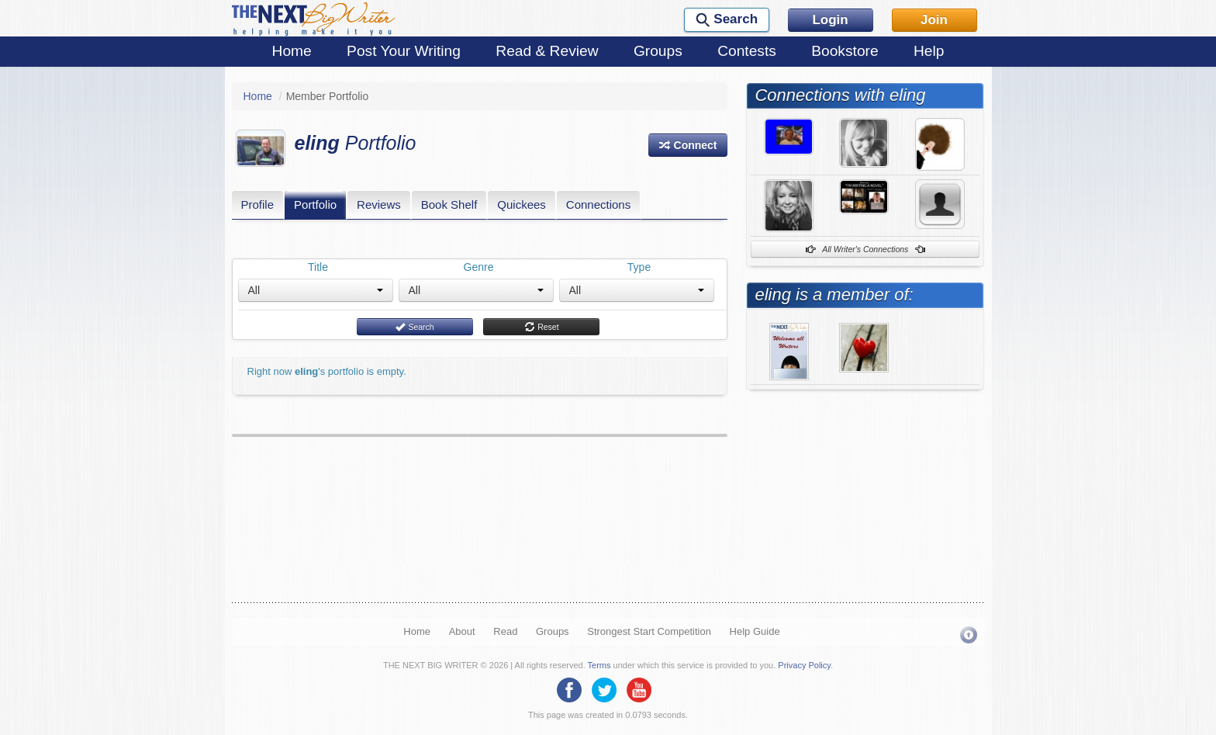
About (462, 631)
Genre (479, 267)
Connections (598, 204)
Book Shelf (449, 204)
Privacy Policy (804, 665)
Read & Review (547, 51)
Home (292, 51)
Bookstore (844, 51)
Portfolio (315, 204)
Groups (658, 51)
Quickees (521, 204)
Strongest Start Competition (649, 631)
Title (318, 267)
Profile (258, 204)
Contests (746, 51)
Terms (599, 665)
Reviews (379, 204)
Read (505, 631)
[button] (687, 145)
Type (639, 267)
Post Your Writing (404, 51)
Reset (541, 326)
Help (929, 51)
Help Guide (755, 631)
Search (414, 326)
